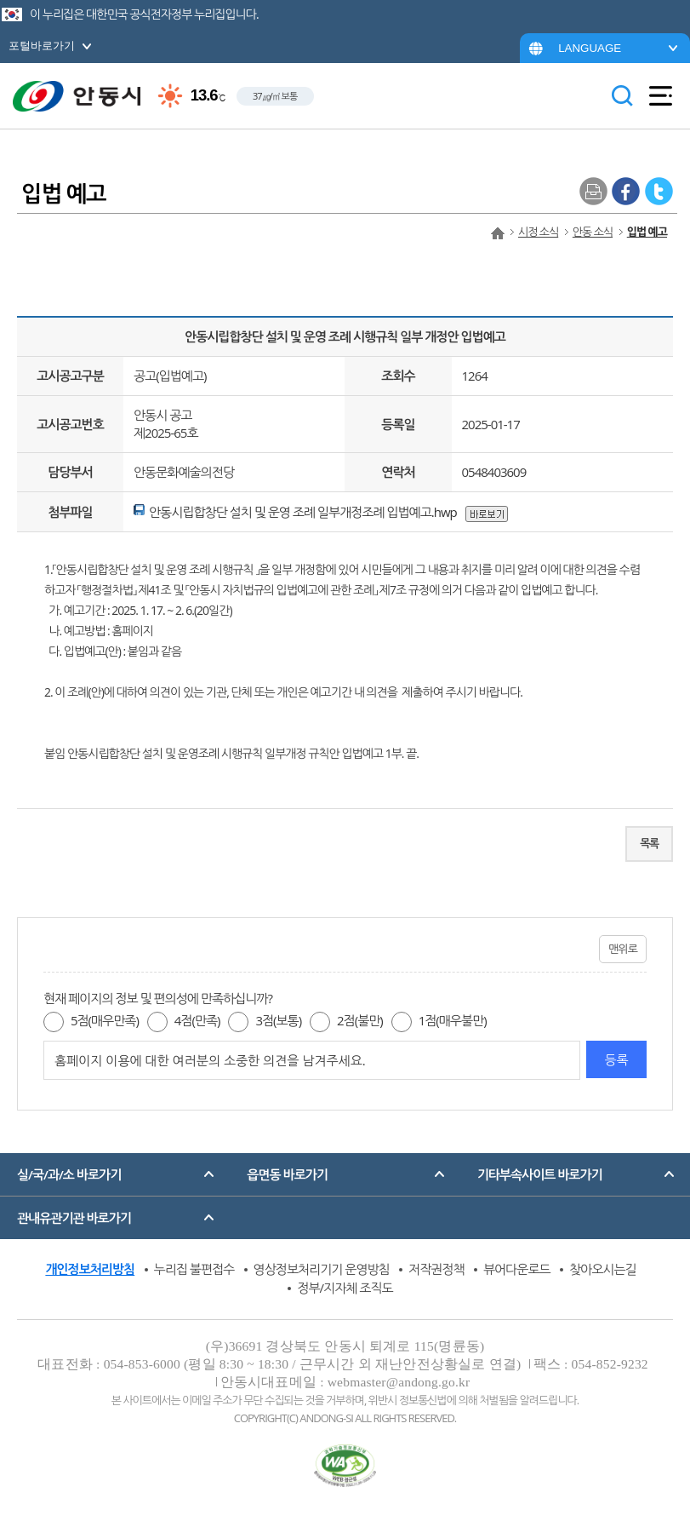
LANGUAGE (589, 48)
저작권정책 (436, 1268)
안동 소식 (593, 231)
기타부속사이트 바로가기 (539, 1174)
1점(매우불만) (453, 1020)
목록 (649, 843)
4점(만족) (197, 1020)
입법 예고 (647, 231)
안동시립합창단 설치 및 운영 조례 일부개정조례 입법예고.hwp (303, 511)
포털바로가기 (42, 45)
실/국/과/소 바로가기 (69, 1174)
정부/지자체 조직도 (344, 1287)
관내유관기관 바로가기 (74, 1217)
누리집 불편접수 (194, 1268)
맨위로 (622, 948)
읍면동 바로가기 (287, 1174)
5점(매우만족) (105, 1020)
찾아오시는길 (602, 1268)
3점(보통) (278, 1020)
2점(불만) (360, 1020)
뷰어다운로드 (516, 1268)
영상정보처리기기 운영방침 (322, 1268)
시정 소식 (538, 231)
